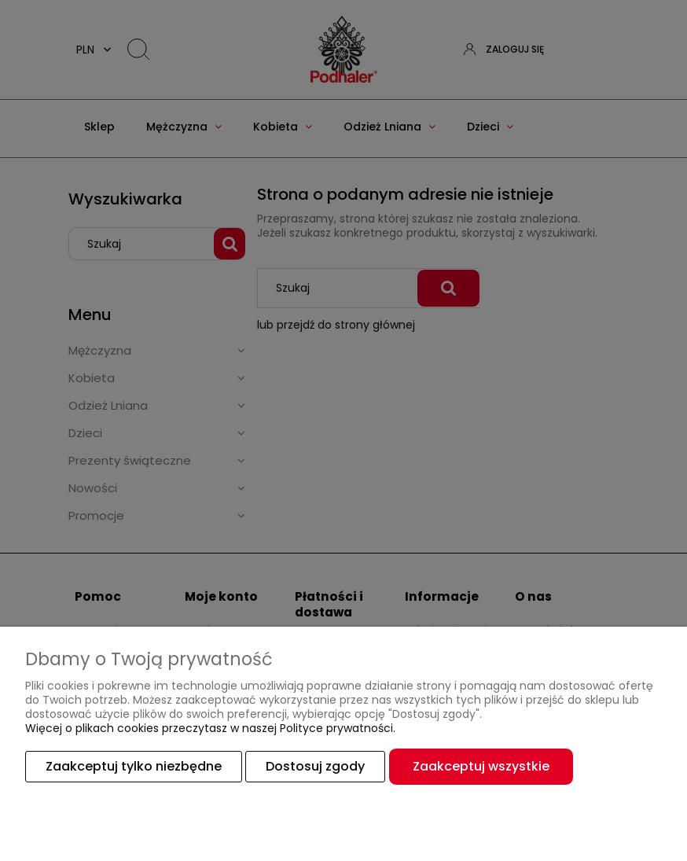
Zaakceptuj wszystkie (481, 766)
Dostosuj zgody (315, 766)
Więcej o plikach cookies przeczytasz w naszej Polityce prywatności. (210, 728)
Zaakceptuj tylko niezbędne (134, 766)
